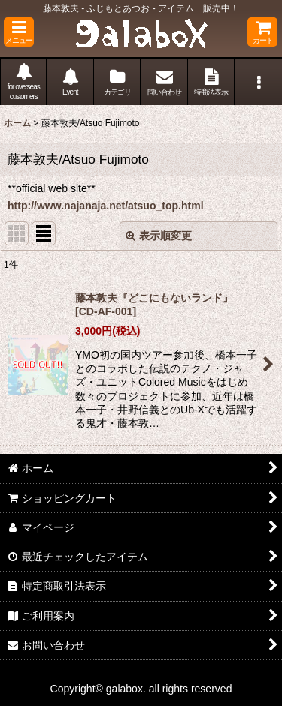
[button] (19, 32)
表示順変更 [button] (159, 236)
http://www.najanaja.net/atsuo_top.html (106, 206)
